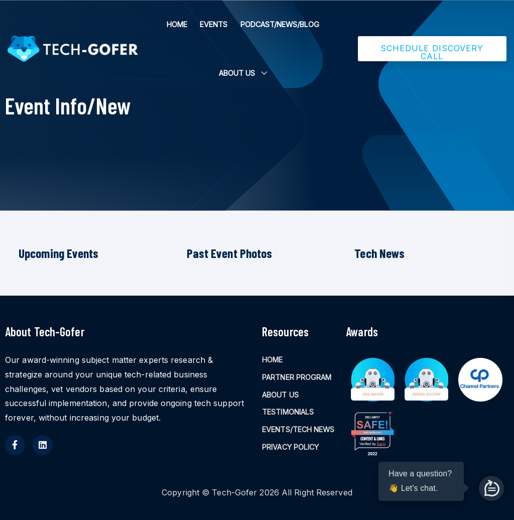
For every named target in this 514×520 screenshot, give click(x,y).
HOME (177, 24)
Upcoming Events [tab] (59, 253)
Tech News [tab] (379, 253)
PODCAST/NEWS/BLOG (279, 24)
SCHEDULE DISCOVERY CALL (431, 52)
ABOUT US (237, 73)
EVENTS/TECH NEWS (298, 429)
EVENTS (213, 24)
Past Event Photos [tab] (230, 253)
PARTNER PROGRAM (297, 377)
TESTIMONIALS (288, 412)
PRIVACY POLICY (290, 447)
